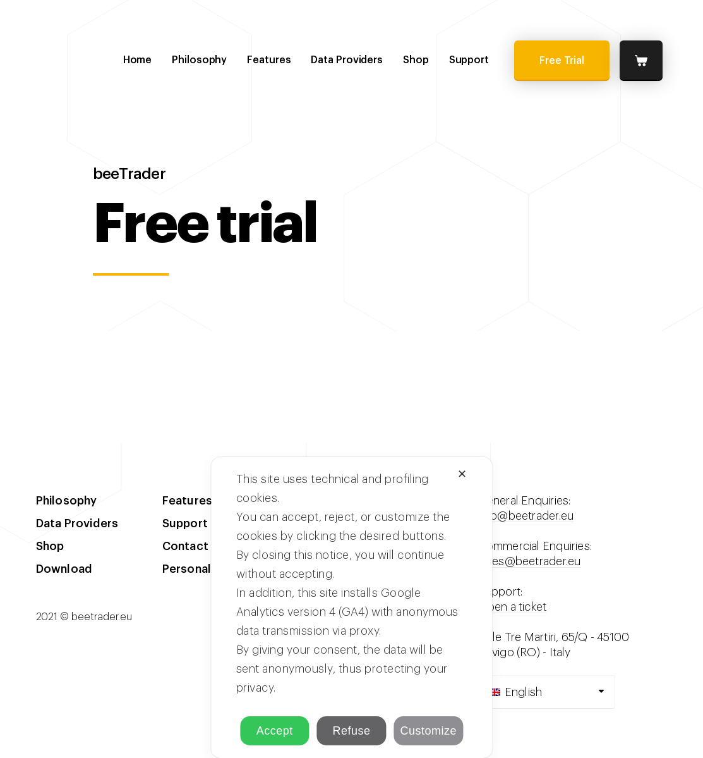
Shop (416, 60)
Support (469, 60)
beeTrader (103, 59)
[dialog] (351, 607)
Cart (641, 60)
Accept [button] (274, 730)
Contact (185, 546)
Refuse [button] (351, 730)
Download (64, 569)
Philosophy (199, 60)
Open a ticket (512, 607)
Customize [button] (428, 730)
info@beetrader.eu (526, 516)
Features (269, 60)
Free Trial (561, 61)
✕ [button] (462, 474)
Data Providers (347, 60)
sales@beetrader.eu (529, 561)
